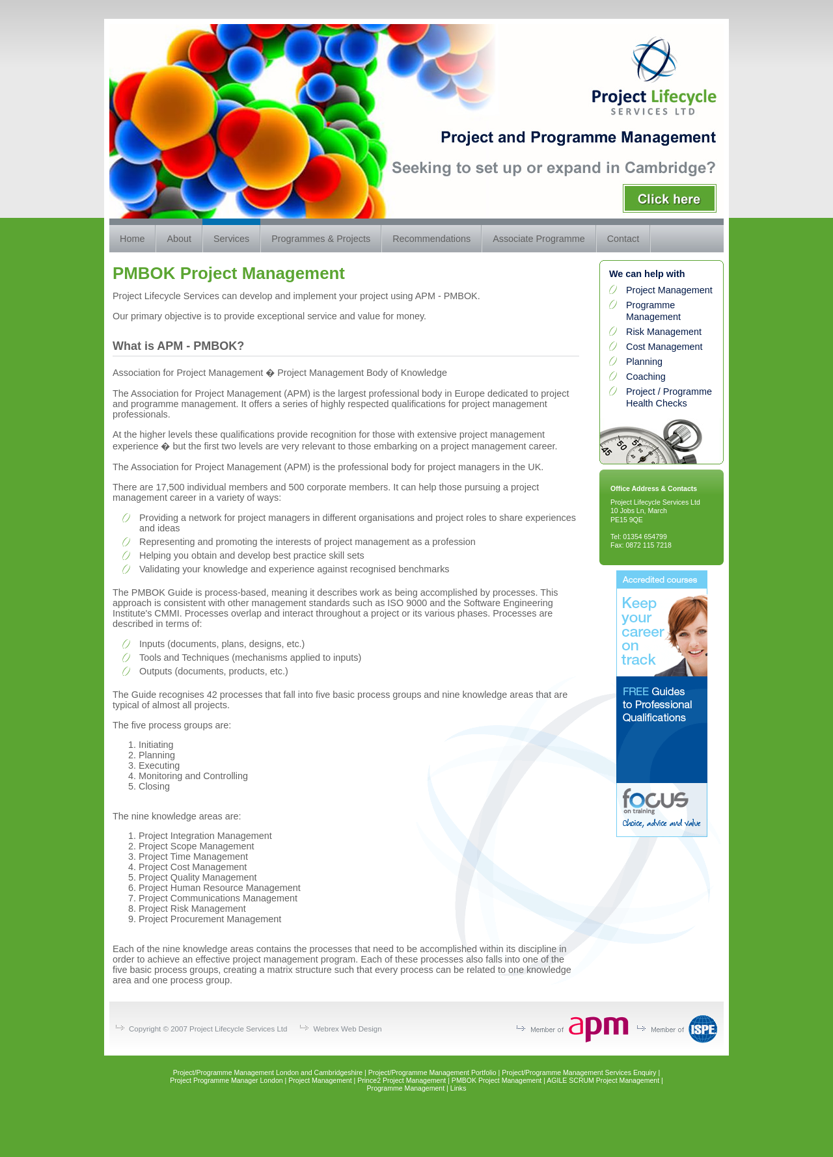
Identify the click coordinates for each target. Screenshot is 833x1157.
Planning (644, 361)
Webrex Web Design (347, 1029)
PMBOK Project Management (496, 1080)
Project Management (669, 290)
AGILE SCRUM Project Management (603, 1080)
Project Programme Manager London (226, 1080)
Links (458, 1088)
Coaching (646, 376)
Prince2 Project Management (401, 1080)
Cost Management (664, 346)
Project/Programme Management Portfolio (432, 1072)
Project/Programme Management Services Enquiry (579, 1072)
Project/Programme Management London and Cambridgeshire (267, 1072)
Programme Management (406, 1088)
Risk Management (664, 331)
